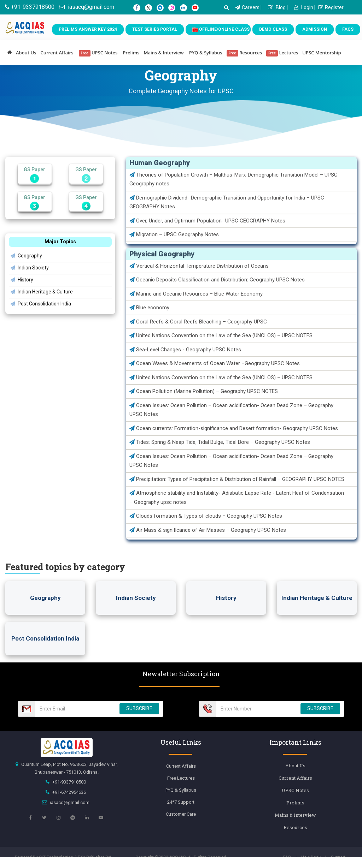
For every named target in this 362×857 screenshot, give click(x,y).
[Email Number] (75, 709)
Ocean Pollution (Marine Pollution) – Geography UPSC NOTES (203, 391)
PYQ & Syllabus (205, 52)
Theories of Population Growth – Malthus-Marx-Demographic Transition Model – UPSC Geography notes (233, 179)
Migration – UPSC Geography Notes (174, 234)
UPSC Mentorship (321, 52)
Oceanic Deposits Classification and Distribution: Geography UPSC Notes (217, 279)
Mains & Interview (163, 52)
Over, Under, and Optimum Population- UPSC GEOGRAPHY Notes (207, 221)
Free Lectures (181, 778)
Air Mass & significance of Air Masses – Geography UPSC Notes (207, 530)
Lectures (282, 52)
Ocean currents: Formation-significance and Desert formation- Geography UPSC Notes (233, 428)
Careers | (248, 7)
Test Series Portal (154, 29)
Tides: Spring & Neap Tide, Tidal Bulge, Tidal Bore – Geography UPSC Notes (219, 442)
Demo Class (273, 29)
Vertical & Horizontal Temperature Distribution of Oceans (199, 266)
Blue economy (149, 307)
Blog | (278, 7)
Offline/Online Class (221, 29)
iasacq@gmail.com (86, 7)
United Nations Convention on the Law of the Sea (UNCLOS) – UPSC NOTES (221, 335)
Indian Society (29, 267)
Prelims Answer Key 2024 (88, 29)
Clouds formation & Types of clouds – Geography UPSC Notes (205, 516)
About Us (26, 52)
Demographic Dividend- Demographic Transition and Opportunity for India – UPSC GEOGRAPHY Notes (226, 202)
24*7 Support (180, 802)
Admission (314, 29)
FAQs (348, 29)
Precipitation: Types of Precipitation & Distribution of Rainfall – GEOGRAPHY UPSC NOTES (236, 479)
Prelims (131, 52)
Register (331, 7)
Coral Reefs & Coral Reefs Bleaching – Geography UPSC (198, 322)
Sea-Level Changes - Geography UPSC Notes (185, 349)
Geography (26, 255)
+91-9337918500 (29, 7)
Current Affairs (56, 52)
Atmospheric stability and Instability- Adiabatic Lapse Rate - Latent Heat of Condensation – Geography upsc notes (236, 497)
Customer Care (181, 814)
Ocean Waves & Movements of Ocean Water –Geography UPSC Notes (214, 363)
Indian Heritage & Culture (41, 291)
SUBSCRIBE (139, 708)
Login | (304, 7)
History (21, 279)
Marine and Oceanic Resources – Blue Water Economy (196, 294)
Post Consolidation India (40, 304)
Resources (244, 52)
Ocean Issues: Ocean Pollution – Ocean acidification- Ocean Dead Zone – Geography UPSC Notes (231, 410)
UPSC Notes (98, 52)
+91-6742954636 (69, 792)
